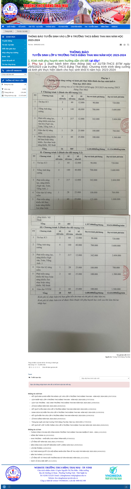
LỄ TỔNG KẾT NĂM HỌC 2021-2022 (43, 442)
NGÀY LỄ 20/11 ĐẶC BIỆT (39, 461)
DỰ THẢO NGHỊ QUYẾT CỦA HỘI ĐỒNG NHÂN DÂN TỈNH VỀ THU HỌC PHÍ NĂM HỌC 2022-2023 (64, 451)
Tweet (30, 374)
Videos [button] (115, 27)
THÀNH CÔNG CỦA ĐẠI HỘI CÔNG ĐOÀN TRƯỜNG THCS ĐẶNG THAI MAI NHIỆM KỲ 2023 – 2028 (64, 432)
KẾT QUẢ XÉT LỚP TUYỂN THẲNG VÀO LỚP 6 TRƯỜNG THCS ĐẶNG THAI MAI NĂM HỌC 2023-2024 (66, 425)
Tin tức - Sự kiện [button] (36, 27)
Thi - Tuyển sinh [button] (91, 27)
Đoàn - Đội (6, 56)
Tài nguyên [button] (63, 27)
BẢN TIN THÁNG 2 (37, 454)
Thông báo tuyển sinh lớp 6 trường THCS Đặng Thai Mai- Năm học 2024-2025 (57, 422)
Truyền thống (7, 41)
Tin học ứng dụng (8, 64)
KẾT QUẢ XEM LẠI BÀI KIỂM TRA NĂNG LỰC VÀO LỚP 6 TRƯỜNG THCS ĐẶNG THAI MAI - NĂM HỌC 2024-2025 (70, 396)
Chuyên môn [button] (76, 27)
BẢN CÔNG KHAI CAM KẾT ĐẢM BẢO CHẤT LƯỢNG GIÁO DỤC (52, 445)
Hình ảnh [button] (105, 27)
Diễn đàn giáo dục (9, 49)
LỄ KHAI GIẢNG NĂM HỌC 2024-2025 (44, 406)
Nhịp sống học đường (10, 53)
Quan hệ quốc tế (8, 60)
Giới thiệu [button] (11, 27)
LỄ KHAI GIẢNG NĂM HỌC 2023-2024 (44, 419)
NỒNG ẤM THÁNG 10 (38, 435)
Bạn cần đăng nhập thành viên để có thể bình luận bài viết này (50, 384)
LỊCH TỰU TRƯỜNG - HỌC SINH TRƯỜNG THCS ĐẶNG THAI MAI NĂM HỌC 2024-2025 (61, 403)
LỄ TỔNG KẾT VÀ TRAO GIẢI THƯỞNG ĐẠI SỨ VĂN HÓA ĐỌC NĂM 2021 (55, 458)
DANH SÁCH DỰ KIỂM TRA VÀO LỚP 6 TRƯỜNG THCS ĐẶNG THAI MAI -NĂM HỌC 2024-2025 (63, 412)
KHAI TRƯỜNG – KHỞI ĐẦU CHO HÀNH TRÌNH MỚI (48, 438)
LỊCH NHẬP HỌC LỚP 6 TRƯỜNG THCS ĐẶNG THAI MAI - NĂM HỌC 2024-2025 (58, 399)
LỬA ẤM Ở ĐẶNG (36, 448)
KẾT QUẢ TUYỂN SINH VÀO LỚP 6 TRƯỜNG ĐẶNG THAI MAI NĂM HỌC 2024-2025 (59, 409)
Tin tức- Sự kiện (8, 45)
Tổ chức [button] (22, 27)
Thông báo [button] (50, 27)
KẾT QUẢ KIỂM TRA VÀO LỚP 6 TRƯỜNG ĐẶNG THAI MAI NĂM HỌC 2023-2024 (58, 415)
